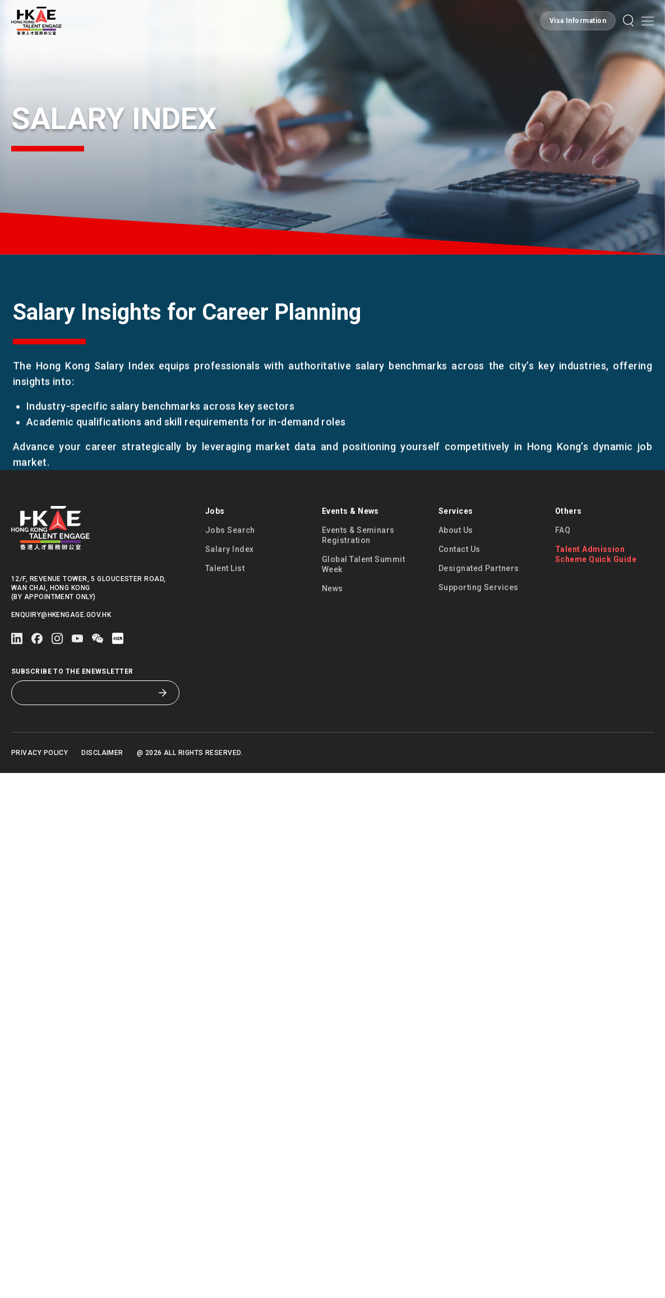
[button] (628, 21)
